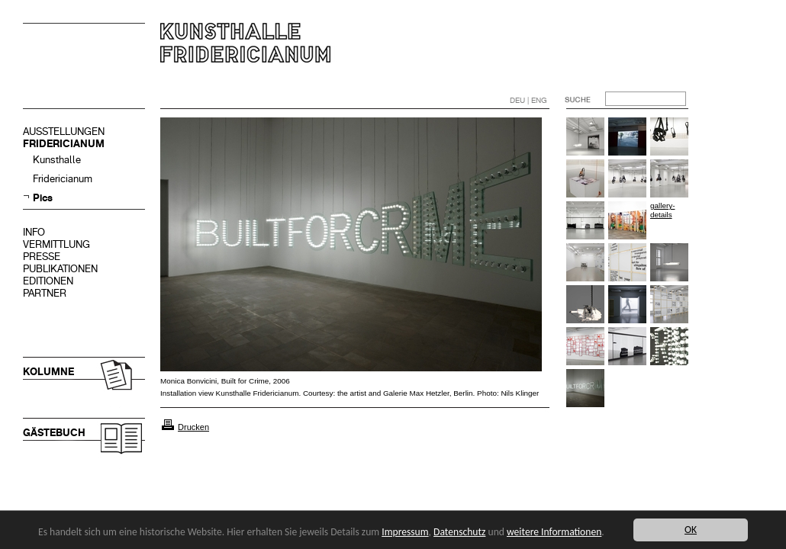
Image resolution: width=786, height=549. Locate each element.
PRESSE (41, 256)
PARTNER (44, 293)
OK (691, 529)
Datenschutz (459, 531)
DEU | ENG (528, 100)
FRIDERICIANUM (64, 143)
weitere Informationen (554, 531)
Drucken (193, 427)
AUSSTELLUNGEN (64, 131)
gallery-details (662, 210)
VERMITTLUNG (56, 244)
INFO (34, 232)
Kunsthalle (57, 159)
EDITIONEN (48, 281)
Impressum (405, 531)
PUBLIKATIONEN (60, 268)
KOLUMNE (48, 371)
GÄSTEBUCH (54, 432)
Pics (43, 198)
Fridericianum (62, 179)
